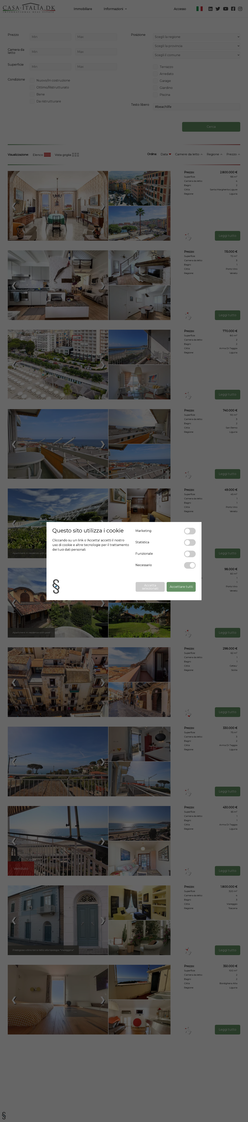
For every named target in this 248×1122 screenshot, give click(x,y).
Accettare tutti (181, 587)
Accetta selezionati (150, 587)
